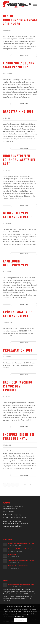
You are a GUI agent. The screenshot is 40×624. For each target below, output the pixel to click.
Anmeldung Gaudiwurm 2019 (15, 263)
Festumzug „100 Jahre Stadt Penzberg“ (19, 65)
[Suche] (29, 4)
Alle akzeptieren (20, 620)
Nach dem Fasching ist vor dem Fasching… (17, 386)
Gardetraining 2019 (18, 111)
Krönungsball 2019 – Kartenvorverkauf (19, 314)
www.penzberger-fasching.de (12, 526)
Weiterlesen (24, 55)
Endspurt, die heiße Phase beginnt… (19, 436)
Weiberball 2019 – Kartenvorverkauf (17, 215)
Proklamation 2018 (17, 350)
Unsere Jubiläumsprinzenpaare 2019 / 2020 (21, 20)
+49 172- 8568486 (15, 521)
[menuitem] (29, 4)
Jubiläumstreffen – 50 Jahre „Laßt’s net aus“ (19, 159)
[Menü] (34, 4)
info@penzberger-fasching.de (18, 523)
